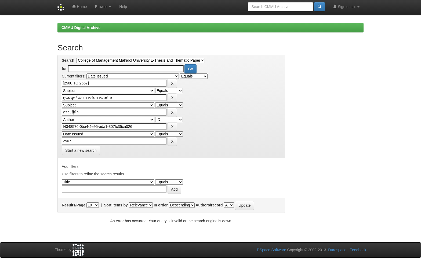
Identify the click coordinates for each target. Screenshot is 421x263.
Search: (68, 60)
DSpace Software (271, 250)
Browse (103, 7)
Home (79, 6)
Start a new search (81, 150)
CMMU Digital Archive (80, 27)
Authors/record (209, 205)
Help (123, 7)
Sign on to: (346, 6)
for (64, 68)
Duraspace (337, 250)
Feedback (358, 250)
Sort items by (116, 205)
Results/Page (73, 205)
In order (161, 205)
